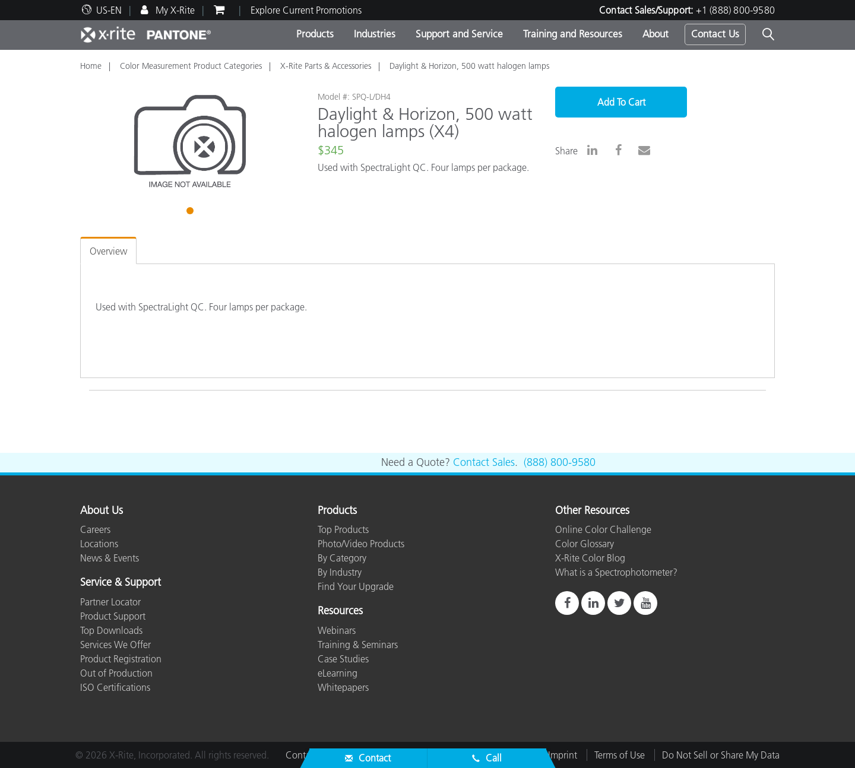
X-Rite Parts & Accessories (325, 66)
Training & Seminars (358, 644)
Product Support (112, 616)
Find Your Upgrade (356, 586)
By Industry (340, 572)
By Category (342, 558)
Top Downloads (111, 630)
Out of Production (116, 673)
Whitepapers (343, 687)
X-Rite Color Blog (590, 558)
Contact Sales (484, 462)
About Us (101, 511)
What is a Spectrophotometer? (616, 572)
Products (315, 34)
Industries (374, 34)
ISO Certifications (115, 687)
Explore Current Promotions (306, 10)
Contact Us (715, 34)
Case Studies (343, 659)
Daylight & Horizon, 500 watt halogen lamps (469, 66)
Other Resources (592, 511)
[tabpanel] (190, 141)
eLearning (337, 673)
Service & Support (120, 583)
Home (91, 66)
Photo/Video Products (361, 544)
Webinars (337, 630)
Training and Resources (572, 34)
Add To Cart (621, 102)
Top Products (343, 529)
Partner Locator (110, 602)
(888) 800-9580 (560, 462)
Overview (108, 251)
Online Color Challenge (603, 529)
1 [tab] (191, 212)
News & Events (109, 558)
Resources (340, 611)
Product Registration (121, 659)
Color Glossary (584, 544)
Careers (95, 529)
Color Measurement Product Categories (191, 66)
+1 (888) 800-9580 (735, 10)
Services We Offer (115, 644)
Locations (99, 544)
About (655, 34)
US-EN (109, 10)
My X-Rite (174, 10)
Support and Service (459, 34)
